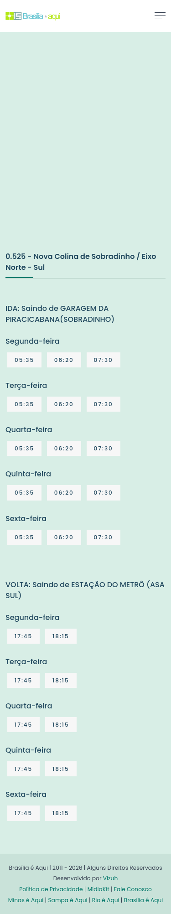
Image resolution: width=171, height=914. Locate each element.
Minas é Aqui (26, 900)
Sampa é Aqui (67, 900)
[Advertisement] (85, 151)
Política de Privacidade (51, 889)
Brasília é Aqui (143, 900)
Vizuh (110, 878)
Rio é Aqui (105, 900)
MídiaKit (98, 889)
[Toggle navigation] (160, 15)
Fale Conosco (133, 889)
